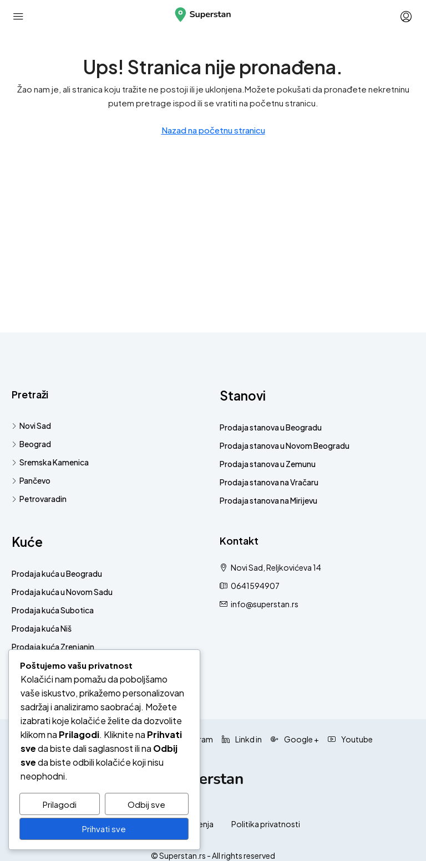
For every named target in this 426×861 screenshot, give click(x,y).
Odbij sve (146, 805)
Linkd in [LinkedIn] (242, 739)
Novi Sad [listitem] (31, 425)
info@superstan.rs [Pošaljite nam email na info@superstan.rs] (264, 604)
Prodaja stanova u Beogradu (271, 427)
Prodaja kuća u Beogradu (57, 573)
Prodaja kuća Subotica (53, 610)
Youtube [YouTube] (350, 739)
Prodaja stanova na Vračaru (269, 482)
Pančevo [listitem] (31, 480)
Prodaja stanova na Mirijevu (268, 500)
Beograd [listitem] (31, 444)
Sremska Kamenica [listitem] (50, 462)
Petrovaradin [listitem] (39, 499)
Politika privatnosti (265, 824)
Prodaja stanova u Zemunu (268, 464)
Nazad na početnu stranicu (213, 130)
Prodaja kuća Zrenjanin (53, 647)
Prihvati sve (104, 829)
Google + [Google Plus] (295, 739)
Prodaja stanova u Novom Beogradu (284, 445)
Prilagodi (60, 805)
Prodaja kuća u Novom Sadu (62, 592)
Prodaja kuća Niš (42, 628)
